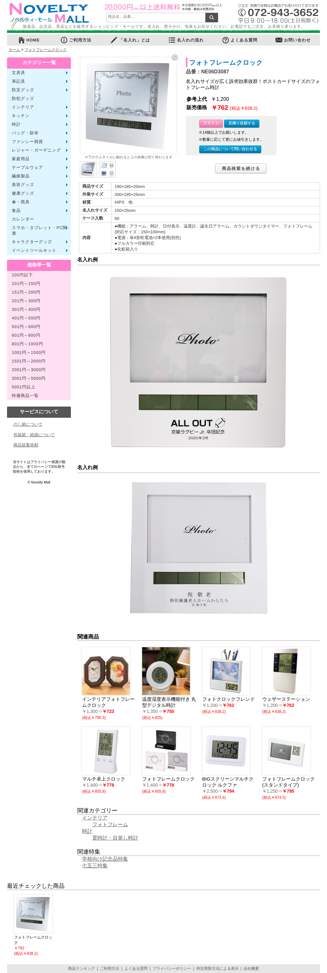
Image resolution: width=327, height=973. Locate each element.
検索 (211, 17)
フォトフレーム (110, 824)
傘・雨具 (21, 202)
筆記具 (18, 81)
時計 (16, 124)
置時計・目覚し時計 (115, 838)
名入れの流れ (186, 40)
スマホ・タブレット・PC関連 (39, 231)
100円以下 (22, 275)
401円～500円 (26, 318)
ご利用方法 (75, 40)
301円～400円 (26, 309)
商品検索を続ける (241, 168)
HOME (29, 40)
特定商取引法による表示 (217, 968)
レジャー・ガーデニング (36, 150)
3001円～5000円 (29, 378)
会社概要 (251, 968)
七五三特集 (95, 865)
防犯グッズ (23, 98)
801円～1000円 (27, 344)
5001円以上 (23, 387)
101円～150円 (26, 283)
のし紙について (27, 424)
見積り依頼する (241, 123)
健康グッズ (23, 193)
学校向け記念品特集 (105, 859)
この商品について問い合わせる (230, 149)
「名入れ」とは (130, 40)
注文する (211, 123)
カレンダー (23, 219)
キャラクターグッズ (32, 242)
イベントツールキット (34, 250)
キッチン (21, 116)
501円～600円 (26, 327)
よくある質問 (239, 40)
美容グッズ (23, 185)
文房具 (18, 73)
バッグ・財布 (25, 133)
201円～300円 (26, 301)
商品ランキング (81, 968)
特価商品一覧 (25, 395)
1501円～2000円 (29, 361)
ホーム (14, 50)
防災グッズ (23, 90)
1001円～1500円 (29, 352)
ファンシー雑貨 (27, 141)
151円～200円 (26, 292)
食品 (16, 210)
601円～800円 (26, 335)
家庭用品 (21, 159)
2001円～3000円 (29, 370)
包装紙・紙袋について (34, 434)
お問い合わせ (293, 40)
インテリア (23, 107)
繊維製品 (21, 176)
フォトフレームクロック (46, 50)
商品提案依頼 (25, 445)
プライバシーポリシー (172, 968)
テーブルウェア (27, 167)
